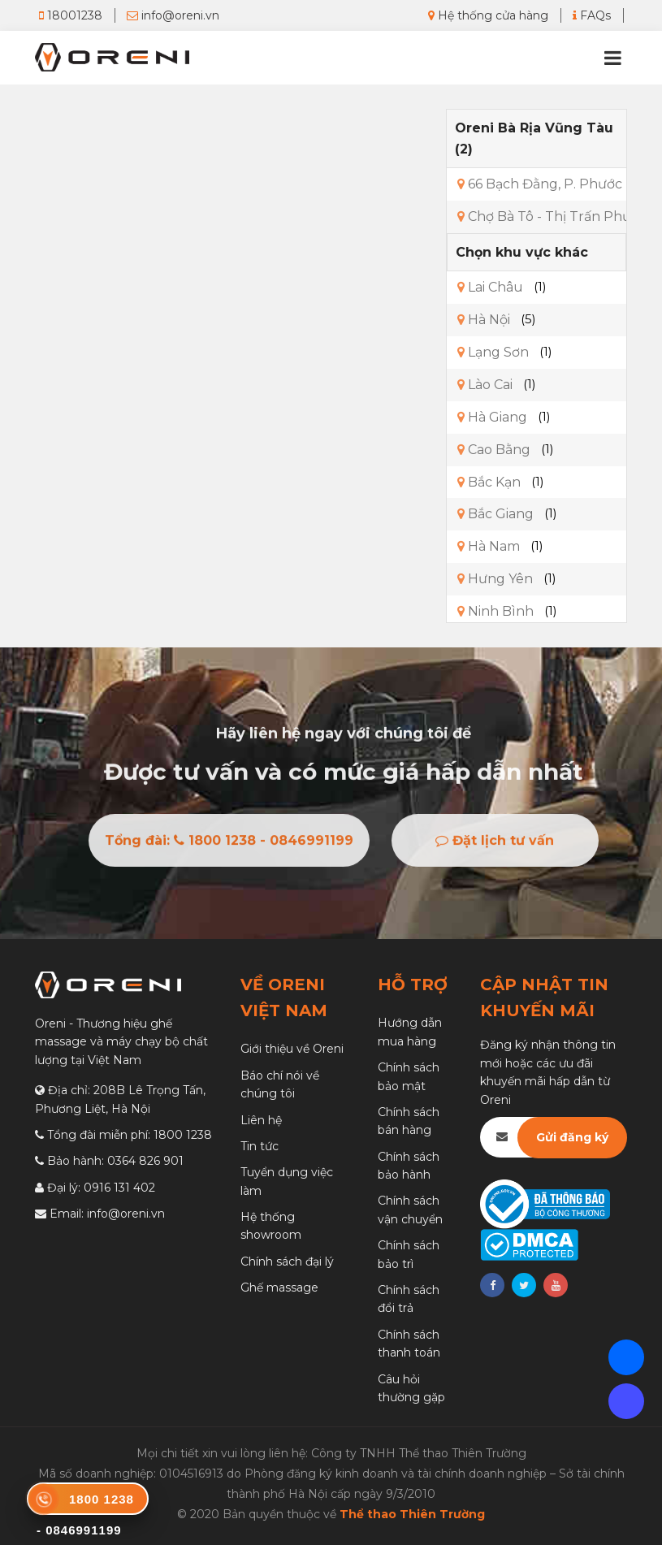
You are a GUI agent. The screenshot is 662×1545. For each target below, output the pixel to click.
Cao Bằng (493, 449)
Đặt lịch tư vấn (494, 844)
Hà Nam (488, 546)
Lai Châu (490, 287)
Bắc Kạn (489, 482)
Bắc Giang (495, 513)
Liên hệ (261, 1120)
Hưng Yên (495, 578)
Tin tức (259, 1146)
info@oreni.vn (173, 15)
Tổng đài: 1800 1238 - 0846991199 (229, 844)
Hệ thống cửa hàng (488, 15)
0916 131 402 (119, 1187)
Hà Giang (492, 417)
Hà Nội (483, 319)
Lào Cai (485, 384)
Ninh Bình (495, 611)
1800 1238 (183, 1134)
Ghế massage (279, 1287)
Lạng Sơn (493, 352)
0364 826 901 (145, 1160)
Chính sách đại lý (287, 1261)
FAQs (592, 15)
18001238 (70, 15)
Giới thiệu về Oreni (292, 1048)
